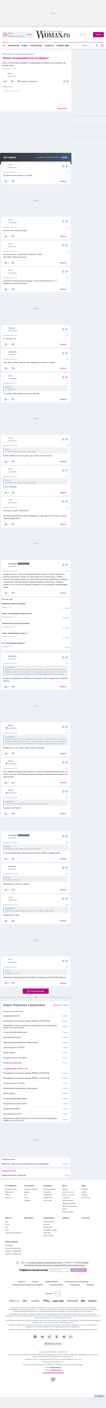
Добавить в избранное (29, 81)
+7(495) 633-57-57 (56, 1370)
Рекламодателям (56, 1285)
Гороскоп (86, 1218)
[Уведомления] (102, 45)
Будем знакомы (48, 1235)
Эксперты (49, 46)
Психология (47, 1192)
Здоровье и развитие (69, 1203)
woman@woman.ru (55, 1367)
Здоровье (47, 1186)
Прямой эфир (63, 46)
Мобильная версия (54, 1344)
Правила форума (51, 1282)
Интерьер (84, 1195)
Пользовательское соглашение (76, 1282)
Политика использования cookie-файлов (27, 1285)
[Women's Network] (53, 1295)
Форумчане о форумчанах (13, 1254)
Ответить (63, 181)
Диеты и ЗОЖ (47, 1200)
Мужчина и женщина (30, 1189)
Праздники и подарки (50, 1230)
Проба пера (47, 1233)
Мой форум (13, 46)
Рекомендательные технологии (53, 1373)
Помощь (35, 1282)
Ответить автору (7, 86)
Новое (25, 46)
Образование (9, 1192)
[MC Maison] (36, 1301)
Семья (26, 1197)
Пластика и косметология (13, 1233)
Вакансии (90, 1285)
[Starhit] (46, 1301)
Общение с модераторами (13, 1251)
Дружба (26, 1192)
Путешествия (47, 1227)
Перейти (64, 157)
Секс (25, 1195)
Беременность (47, 1197)
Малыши (65, 1189)
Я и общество (11, 1186)
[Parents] (92, 1301)
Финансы (8, 1197)
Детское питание (68, 1200)
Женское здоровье (49, 1189)
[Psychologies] (72, 1301)
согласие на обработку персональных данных (45, 1262)
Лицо (6, 1221)
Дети (65, 1186)
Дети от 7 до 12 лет (68, 1195)
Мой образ (28, 1218)
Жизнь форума (7, 54)
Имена (65, 1209)
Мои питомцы (86, 1197)
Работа (7, 1195)
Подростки (66, 1197)
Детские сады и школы (70, 1206)
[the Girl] (83, 1301)
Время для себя (48, 1221)
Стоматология (47, 1195)
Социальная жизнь (11, 1189)
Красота (8, 1218)
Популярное (36, 46)
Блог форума (9, 1245)
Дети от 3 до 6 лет (68, 1192)
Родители (27, 1200)
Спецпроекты (75, 1285)
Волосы (7, 1224)
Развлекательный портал (13, 1248)
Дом (83, 1186)
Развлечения (48, 1218)
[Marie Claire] (58, 1301)
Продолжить (62, 108)
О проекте (21, 1282)
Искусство (46, 1224)
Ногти (7, 1230)
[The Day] (25, 1301)
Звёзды (66, 1218)
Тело (6, 1227)
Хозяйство (85, 1189)
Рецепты (84, 1192)
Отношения (29, 1186)
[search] (90, 45)
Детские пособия (68, 1212)
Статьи (98, 35)
